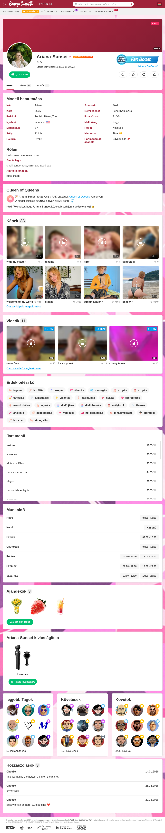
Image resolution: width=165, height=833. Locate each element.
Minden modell (11, 11)
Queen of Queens (79, 196)
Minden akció (69, 11)
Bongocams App (105, 11)
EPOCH (71, 820)
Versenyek (85, 11)
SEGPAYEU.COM (86, 820)
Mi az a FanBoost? (148, 66)
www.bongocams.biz (40, 820)
